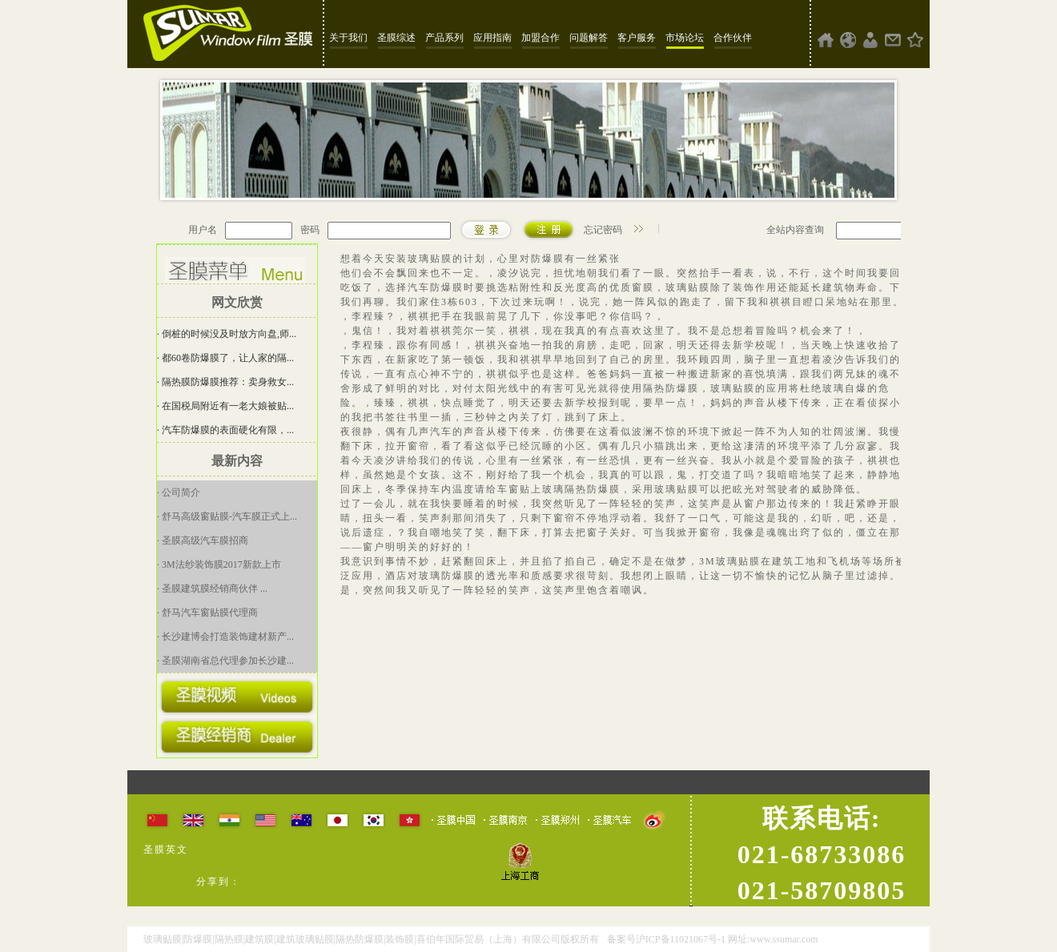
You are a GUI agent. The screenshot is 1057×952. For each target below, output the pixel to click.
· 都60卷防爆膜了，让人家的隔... (225, 358)
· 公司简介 (178, 492)
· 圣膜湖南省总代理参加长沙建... (225, 660)
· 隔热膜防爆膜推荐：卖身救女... (225, 382)
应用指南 (492, 37)
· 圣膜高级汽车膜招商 (202, 540)
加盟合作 (540, 37)
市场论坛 (684, 37)
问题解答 (588, 37)
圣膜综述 (396, 37)
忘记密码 (603, 229)
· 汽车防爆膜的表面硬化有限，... (225, 430)
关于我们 (348, 37)
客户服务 (636, 37)
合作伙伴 (732, 37)
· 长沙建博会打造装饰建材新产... (225, 636)
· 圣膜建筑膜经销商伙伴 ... (212, 588)
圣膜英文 (165, 849)
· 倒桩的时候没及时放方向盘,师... (226, 333)
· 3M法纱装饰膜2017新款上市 (219, 564)
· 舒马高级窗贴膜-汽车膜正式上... (227, 516)
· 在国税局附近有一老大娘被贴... (225, 406)
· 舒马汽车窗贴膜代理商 (207, 612)
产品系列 (444, 37)
